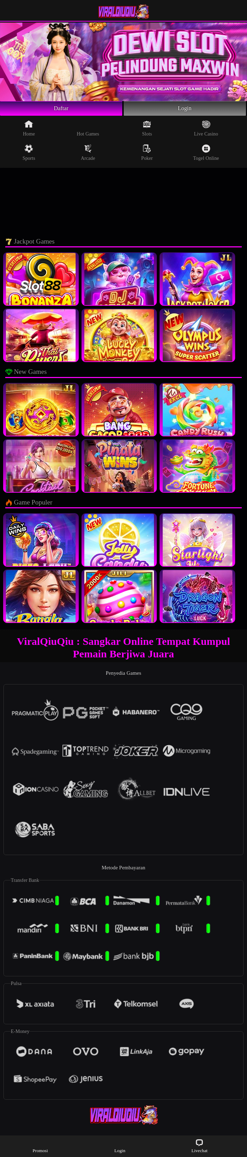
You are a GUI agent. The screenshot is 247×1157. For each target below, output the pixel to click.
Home (29, 129)
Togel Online (206, 154)
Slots (147, 129)
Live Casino (206, 129)
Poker (147, 154)
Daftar (61, 109)
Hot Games (88, 129)
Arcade (88, 154)
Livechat (199, 1145)
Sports (29, 154)
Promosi (40, 1145)
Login (184, 109)
